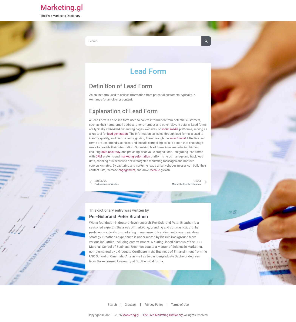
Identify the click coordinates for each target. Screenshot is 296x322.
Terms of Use (180, 304)
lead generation (117, 134)
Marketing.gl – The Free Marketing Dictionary (153, 315)
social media (169, 129)
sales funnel (178, 138)
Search (112, 304)
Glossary (130, 304)
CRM (99, 156)
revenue (155, 170)
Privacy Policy (153, 304)
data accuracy (110, 152)
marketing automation (135, 156)
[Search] (206, 41)
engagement (127, 170)
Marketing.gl (61, 7)
